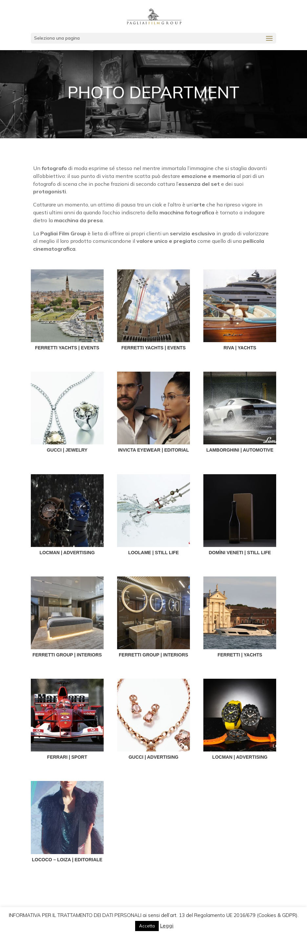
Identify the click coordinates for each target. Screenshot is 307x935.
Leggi (167, 926)
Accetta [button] (147, 925)
